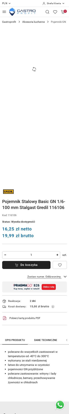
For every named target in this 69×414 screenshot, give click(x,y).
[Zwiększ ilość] (57, 255)
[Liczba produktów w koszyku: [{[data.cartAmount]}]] (63, 11)
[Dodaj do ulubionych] (60, 265)
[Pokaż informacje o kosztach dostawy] (53, 307)
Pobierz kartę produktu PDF (21, 318)
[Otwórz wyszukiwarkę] (47, 11)
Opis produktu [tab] (15, 340)
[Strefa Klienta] (54, 3)
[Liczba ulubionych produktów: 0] (55, 11)
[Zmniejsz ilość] (5, 255)
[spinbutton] (31, 255)
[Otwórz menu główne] (4, 12)
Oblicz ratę (48, 287)
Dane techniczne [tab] (45, 340)
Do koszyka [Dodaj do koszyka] (26, 265)
